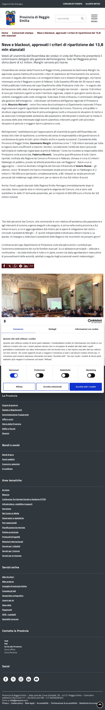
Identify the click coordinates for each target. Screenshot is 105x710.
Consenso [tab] (18, 329)
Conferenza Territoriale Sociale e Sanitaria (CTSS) (24, 499)
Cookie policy (17, 703)
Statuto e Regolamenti (12, 409)
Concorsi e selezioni (11, 464)
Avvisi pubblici (8, 459)
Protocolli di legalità (11, 536)
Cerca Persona (10, 652)
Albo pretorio (8, 581)
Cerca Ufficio (9, 649)
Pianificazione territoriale (13, 527)
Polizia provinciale (10, 532)
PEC (6, 643)
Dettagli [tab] (52, 329)
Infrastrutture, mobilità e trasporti (17, 504)
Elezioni (5, 433)
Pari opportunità (9, 522)
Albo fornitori (8, 577)
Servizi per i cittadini (11, 546)
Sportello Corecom (10, 619)
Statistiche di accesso (88, 703)
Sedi (6, 640)
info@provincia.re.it (19, 700)
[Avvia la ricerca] (82, 18)
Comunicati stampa (22, 33)
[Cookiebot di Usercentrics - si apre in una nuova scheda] (90, 321)
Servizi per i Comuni (11, 551)
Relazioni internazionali (12, 541)
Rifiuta (19, 387)
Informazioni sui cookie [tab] (86, 329)
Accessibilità (42, 703)
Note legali (30, 703)
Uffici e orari (7, 419)
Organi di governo (10, 405)
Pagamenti (7, 609)
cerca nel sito (63, 18)
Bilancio (5, 494)
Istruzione (6, 508)
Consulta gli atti (9, 591)
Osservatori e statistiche (13, 518)
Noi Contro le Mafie (10, 513)
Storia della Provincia (11, 424)
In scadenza (7, 468)
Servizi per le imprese (11, 555)
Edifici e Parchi (8, 428)
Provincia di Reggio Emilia (34, 18)
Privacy (5, 703)
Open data (6, 605)
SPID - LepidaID (9, 614)
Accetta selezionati (52, 387)
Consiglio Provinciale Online (14, 586)
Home (5, 33)
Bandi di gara (8, 454)
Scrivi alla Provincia (13, 646)
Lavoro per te (8, 600)
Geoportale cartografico (12, 595)
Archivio (5, 490)
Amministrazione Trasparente (15, 414)
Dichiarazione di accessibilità (64, 703)
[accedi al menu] (94, 18)
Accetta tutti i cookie (86, 387)
